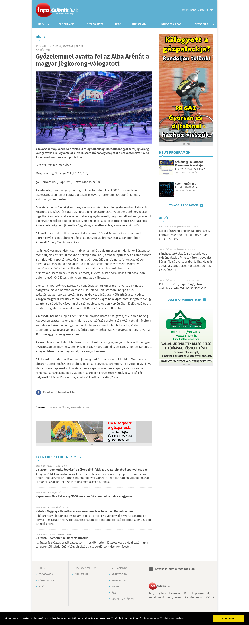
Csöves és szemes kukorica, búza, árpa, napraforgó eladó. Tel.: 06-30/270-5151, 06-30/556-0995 (184, 235)
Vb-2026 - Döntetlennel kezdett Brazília (62, 538)
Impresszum (119, 581)
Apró (118, 24)
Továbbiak (201, 24)
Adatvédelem (119, 574)
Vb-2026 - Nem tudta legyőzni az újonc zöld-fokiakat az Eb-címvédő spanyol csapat (91, 470)
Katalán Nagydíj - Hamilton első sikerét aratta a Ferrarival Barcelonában (84, 511)
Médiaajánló (119, 568)
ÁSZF (114, 593)
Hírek (40, 24)
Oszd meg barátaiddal (59, 392)
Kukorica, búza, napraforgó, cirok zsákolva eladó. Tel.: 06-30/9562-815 (182, 286)
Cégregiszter (95, 24)
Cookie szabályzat (123, 599)
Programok (66, 24)
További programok (183, 205)
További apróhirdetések (183, 299)
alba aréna (54, 407)
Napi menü (81, 574)
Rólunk (116, 587)
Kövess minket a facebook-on (175, 569)
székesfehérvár (80, 407)
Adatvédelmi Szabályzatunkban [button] (163, 618)
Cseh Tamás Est (185, 184)
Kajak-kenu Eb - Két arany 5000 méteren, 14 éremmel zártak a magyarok (84, 496)
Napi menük (139, 24)
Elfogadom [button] (228, 618)
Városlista (77, 10)
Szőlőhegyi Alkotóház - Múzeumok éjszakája (190, 164)
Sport (65, 407)
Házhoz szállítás (170, 24)
